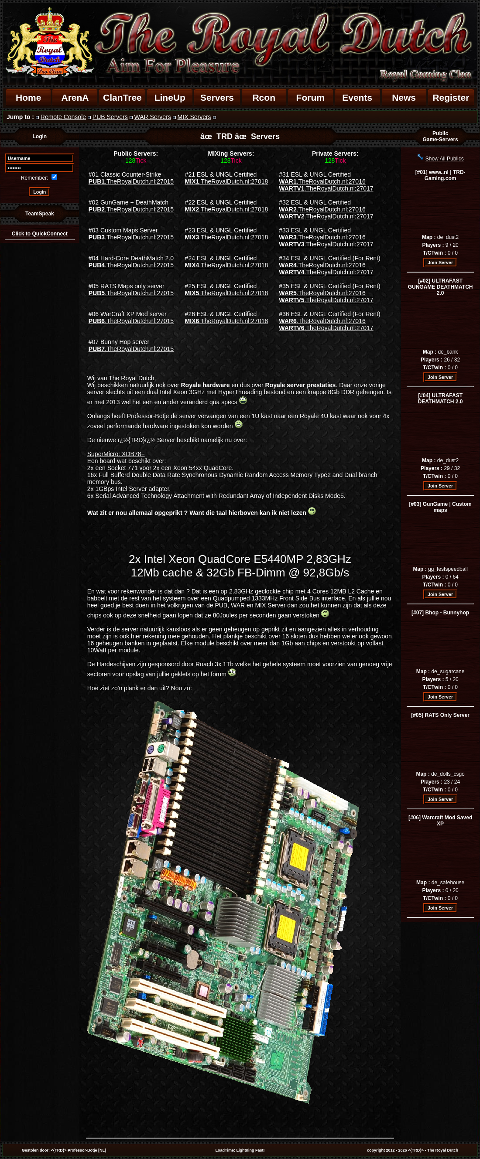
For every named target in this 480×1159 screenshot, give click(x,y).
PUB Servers (110, 116)
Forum (310, 97)
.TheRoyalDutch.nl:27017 (326, 188)
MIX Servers (194, 116)
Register (450, 97)
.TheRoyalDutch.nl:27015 (131, 181)
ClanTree (122, 97)
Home (28, 97)
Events (357, 97)
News (404, 97)
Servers (217, 97)
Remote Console (63, 116)
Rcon (263, 97)
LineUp (169, 97)
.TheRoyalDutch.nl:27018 (226, 181)
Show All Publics (444, 159)
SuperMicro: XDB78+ (116, 453)
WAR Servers (152, 116)
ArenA (75, 97)
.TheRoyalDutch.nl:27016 (322, 181)
